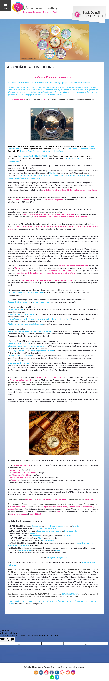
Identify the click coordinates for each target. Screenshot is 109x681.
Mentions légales (64, 667)
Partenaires (79, 667)
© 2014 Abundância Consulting (39, 667)
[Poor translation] (10, 639)
